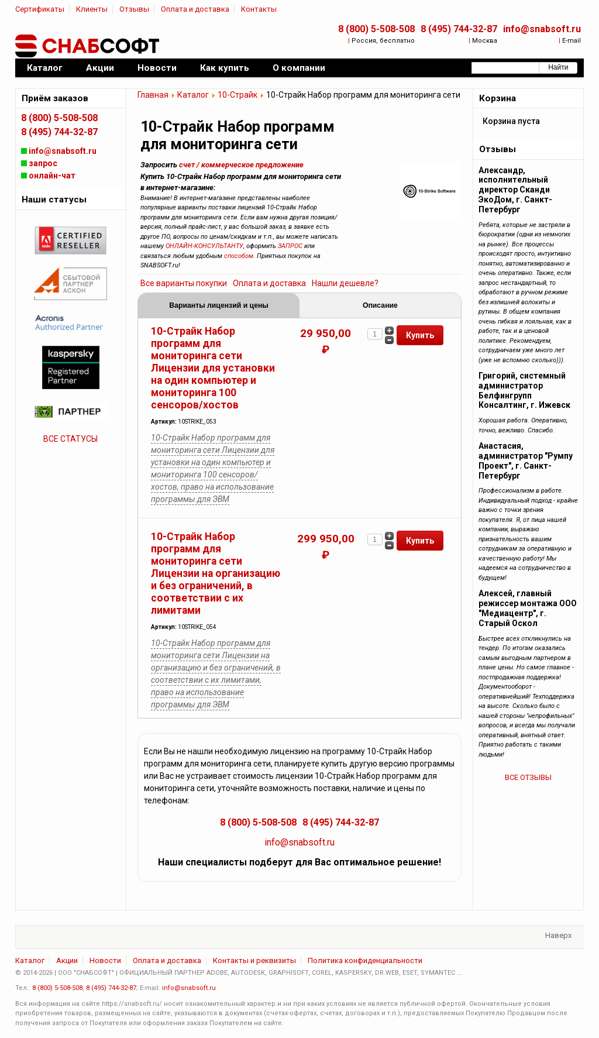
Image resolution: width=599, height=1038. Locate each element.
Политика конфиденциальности (365, 960)
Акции (67, 960)
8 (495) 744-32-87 (459, 29)
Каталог (193, 94)
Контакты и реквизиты (254, 960)
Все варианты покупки (183, 283)
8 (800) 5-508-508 (376, 29)
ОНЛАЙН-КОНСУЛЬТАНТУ (204, 246)
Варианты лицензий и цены (218, 305)
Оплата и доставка (195, 9)
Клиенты (92, 9)
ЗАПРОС (290, 246)
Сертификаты (39, 9)
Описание (380, 305)
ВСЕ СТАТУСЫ (70, 439)
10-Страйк (237, 94)
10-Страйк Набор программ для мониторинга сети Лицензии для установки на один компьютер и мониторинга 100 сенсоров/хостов (213, 368)
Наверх (558, 935)
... (459, 973)
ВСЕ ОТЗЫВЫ (528, 777)
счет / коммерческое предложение (241, 164)
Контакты (259, 9)
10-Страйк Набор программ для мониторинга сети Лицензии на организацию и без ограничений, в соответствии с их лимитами (215, 573)
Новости (105, 960)
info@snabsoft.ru (542, 29)
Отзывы (134, 9)
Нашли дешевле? (345, 283)
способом (238, 256)
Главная (152, 94)
